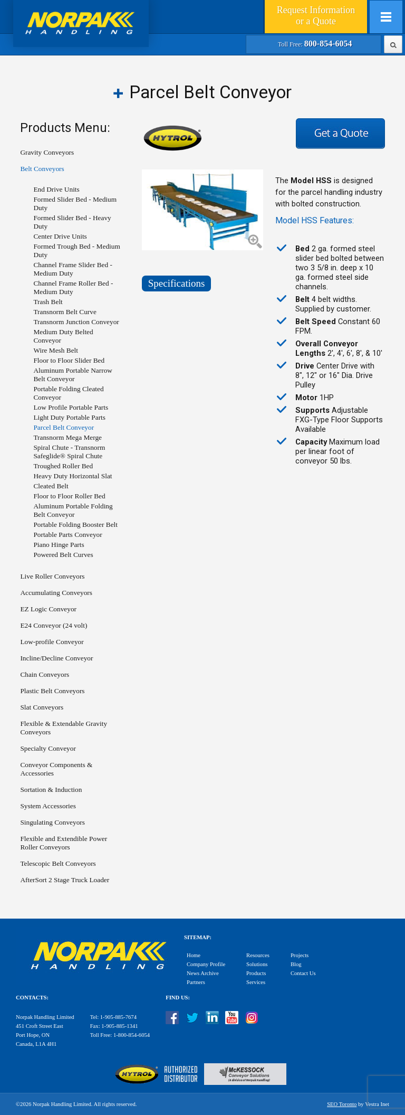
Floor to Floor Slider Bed (68, 360)
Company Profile (206, 964)
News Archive (203, 973)
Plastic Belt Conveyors (52, 691)
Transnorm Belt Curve (64, 312)
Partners (196, 982)
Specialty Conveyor (48, 748)
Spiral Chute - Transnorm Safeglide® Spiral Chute (69, 451)
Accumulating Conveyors (56, 593)
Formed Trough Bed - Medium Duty (76, 250)
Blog (296, 964)
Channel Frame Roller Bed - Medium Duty (73, 287)
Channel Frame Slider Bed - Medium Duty (72, 269)
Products (256, 973)
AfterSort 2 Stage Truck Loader (64, 880)
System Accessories (48, 806)
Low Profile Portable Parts (70, 407)
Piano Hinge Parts (58, 545)
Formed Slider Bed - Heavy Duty (72, 222)
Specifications (176, 283)
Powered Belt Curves (63, 555)
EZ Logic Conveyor (48, 609)
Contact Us (303, 973)
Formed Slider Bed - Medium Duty (75, 203)
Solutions (256, 964)
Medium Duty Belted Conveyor (63, 336)
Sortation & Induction (51, 789)
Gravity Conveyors (47, 152)
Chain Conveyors (44, 674)
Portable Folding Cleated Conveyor (68, 393)
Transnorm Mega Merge (67, 437)
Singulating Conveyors (52, 822)
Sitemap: (197, 937)
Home (193, 955)
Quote (316, 15)
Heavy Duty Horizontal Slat (72, 476)
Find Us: (178, 997)
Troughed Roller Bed (63, 466)
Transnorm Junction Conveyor (76, 322)
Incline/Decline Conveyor (56, 658)
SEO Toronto (341, 1104)
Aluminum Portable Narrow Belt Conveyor (72, 374)
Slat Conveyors (41, 707)
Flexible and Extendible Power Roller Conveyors (63, 843)
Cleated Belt (50, 486)
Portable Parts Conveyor (67, 534)
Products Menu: (65, 127)
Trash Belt (47, 302)
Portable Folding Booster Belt (75, 524)
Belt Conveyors (42, 169)
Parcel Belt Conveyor (63, 427)
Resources (257, 955)
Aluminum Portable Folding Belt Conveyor (72, 510)
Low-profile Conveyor (51, 642)
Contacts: (32, 997)
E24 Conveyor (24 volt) (53, 625)
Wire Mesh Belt (55, 350)
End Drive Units (56, 189)
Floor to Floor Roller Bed (69, 496)
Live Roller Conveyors (52, 576)
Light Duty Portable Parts (69, 417)
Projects (299, 955)
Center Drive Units (59, 236)
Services (255, 982)
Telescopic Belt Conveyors (57, 863)
